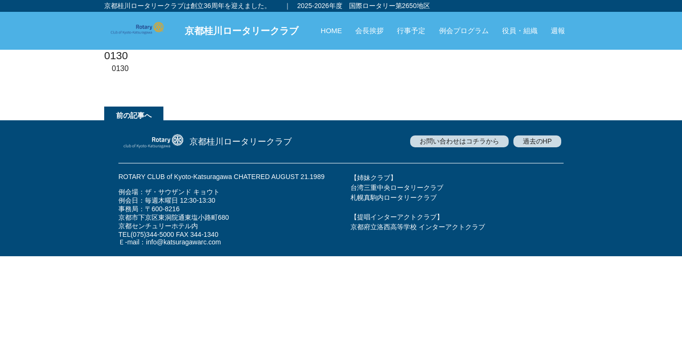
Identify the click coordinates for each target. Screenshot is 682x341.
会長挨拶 (369, 31)
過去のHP (537, 141)
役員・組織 (520, 31)
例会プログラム (464, 31)
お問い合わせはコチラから (459, 141)
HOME (331, 31)
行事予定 (411, 31)
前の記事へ (134, 115)
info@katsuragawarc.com (183, 242)
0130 (120, 68)
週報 (558, 31)
